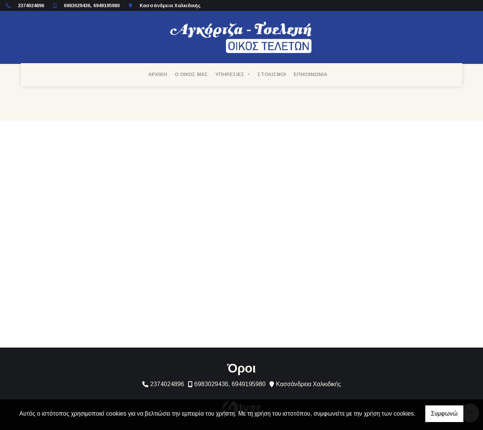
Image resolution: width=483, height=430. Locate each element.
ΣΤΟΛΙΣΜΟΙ (271, 74)
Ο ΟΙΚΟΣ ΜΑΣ (191, 74)
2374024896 (31, 5)
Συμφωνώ (444, 413)
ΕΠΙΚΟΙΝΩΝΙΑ (310, 74)
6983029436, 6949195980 (92, 5)
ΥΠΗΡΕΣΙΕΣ (230, 74)
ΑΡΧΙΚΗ (157, 74)
